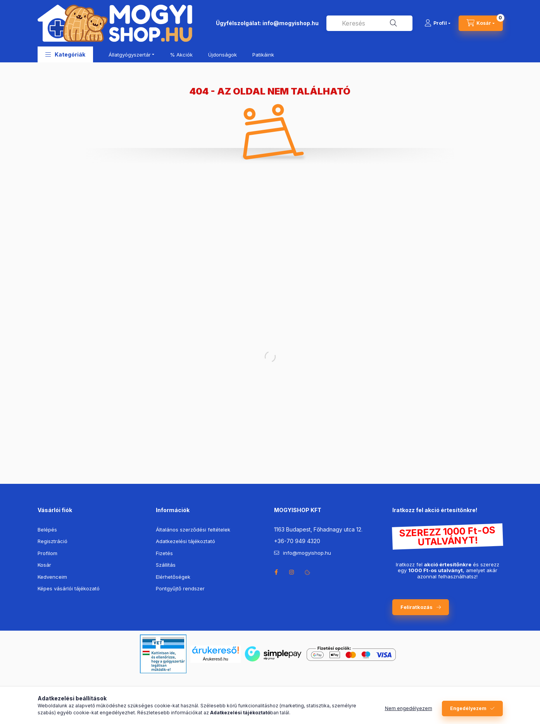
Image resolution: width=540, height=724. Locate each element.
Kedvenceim (52, 577)
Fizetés (164, 553)
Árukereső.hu (215, 659)
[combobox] (369, 23)
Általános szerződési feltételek (193, 529)
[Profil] (437, 23)
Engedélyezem (468, 708)
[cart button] (481, 23)
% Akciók (181, 55)
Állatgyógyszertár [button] (130, 55)
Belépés (47, 529)
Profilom (47, 553)
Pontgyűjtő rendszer (180, 588)
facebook (276, 572)
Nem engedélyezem (408, 708)
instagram (292, 572)
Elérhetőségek (173, 577)
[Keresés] (393, 23)
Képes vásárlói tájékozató (69, 588)
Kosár (44, 565)
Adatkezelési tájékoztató (185, 541)
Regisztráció (52, 541)
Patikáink (263, 55)
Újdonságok (222, 55)
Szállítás (166, 565)
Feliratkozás (416, 607)
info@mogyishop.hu (290, 23)
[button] (65, 54)
